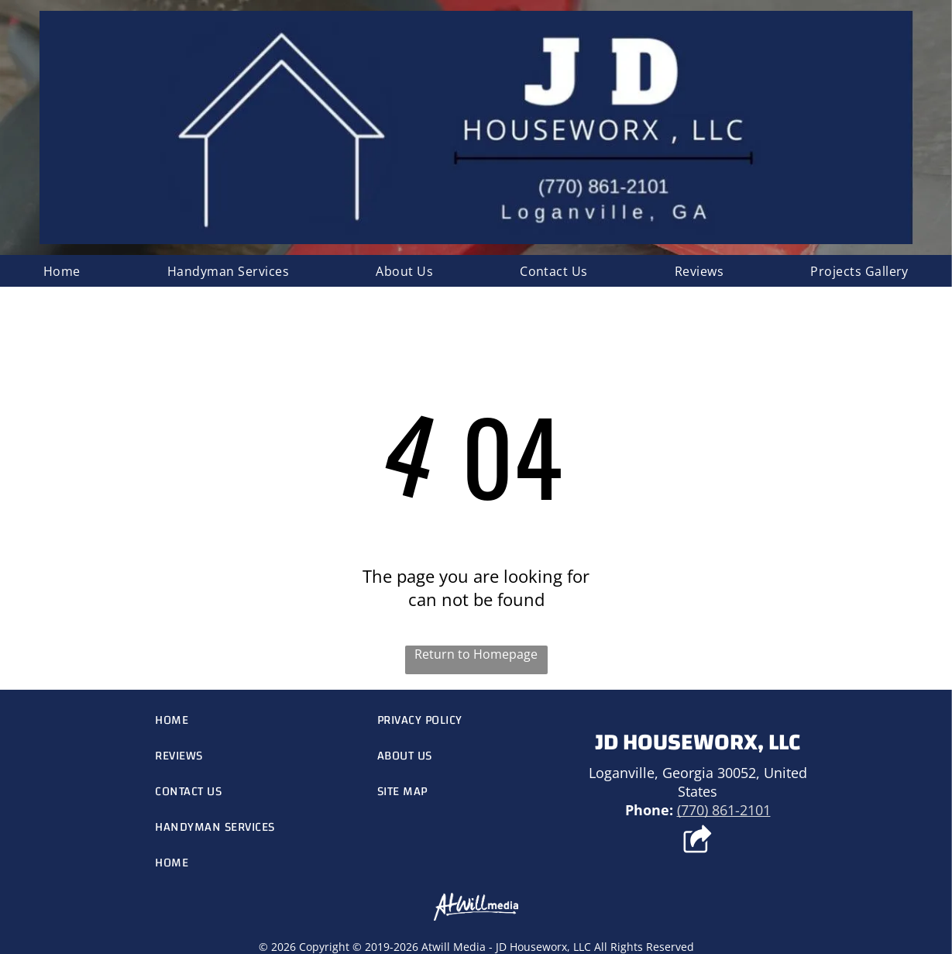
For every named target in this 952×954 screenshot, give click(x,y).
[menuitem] (62, 271)
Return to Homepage (476, 654)
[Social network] (697, 841)
